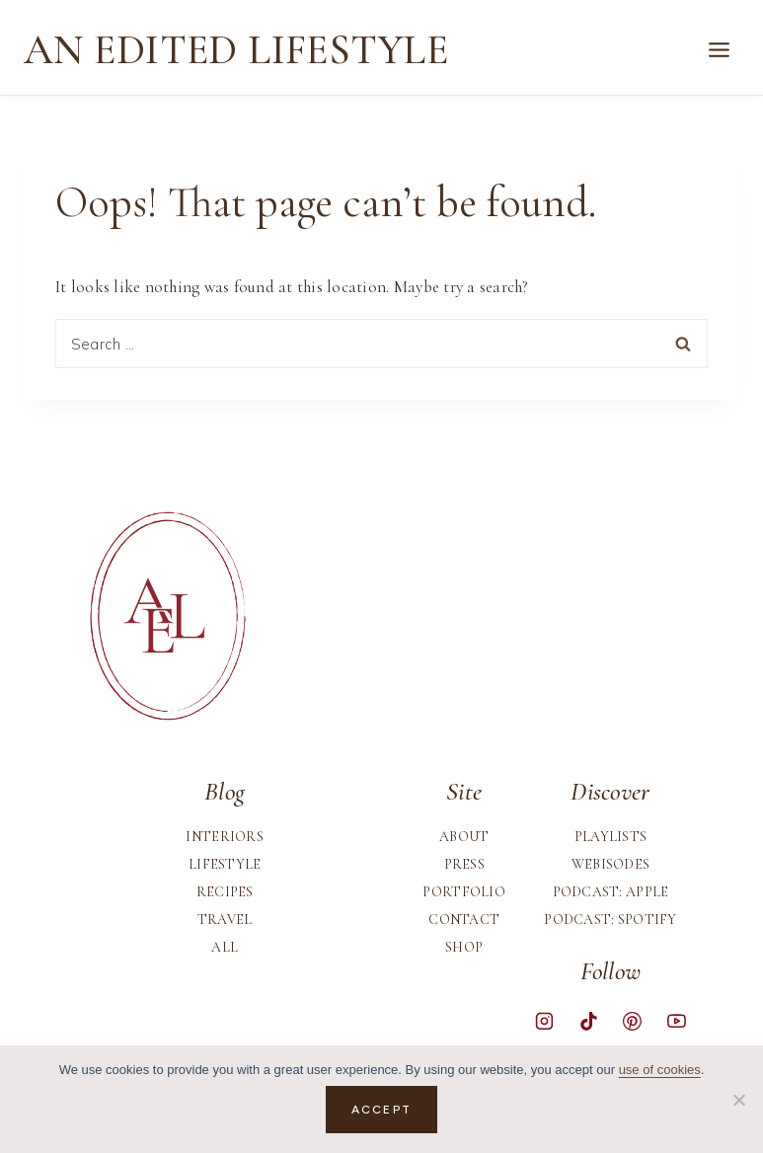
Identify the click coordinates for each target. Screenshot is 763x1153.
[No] (738, 1100)
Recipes (225, 892)
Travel (225, 919)
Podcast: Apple (611, 892)
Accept (381, 1109)
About (464, 836)
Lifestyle (225, 864)
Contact (463, 919)
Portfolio (463, 892)
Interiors (225, 836)
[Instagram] (545, 1021)
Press (464, 864)
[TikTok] (588, 1021)
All (224, 947)
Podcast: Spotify (610, 919)
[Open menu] (718, 50)
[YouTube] (676, 1021)
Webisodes (611, 864)
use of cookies (660, 1069)
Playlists (611, 836)
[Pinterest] (632, 1021)
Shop (464, 947)
